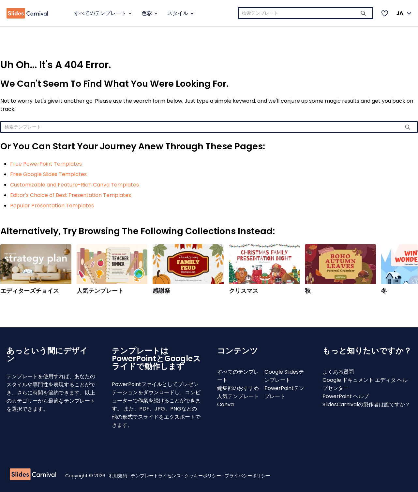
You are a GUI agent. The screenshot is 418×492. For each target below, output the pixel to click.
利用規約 (118, 475)
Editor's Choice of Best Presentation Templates (70, 195)
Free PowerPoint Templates (46, 164)
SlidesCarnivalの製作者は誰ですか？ (366, 404)
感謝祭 (161, 291)
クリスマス (243, 291)
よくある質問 (338, 372)
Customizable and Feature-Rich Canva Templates (74, 184)
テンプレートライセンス (156, 475)
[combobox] (306, 13)
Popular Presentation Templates (52, 205)
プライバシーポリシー (247, 475)
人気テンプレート (100, 291)
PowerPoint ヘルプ (345, 396)
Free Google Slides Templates (48, 174)
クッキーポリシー (203, 475)
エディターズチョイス (29, 291)
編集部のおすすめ (238, 388)
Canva (225, 404)
